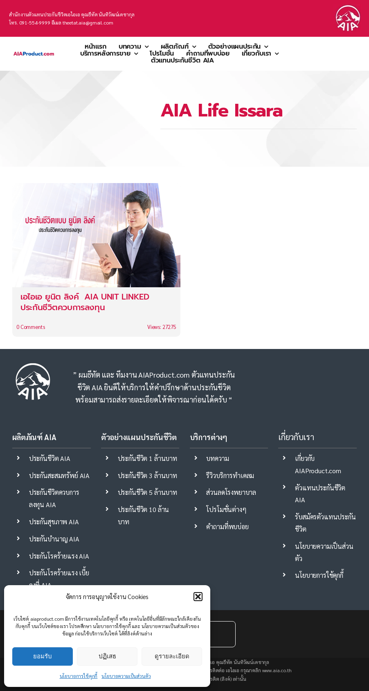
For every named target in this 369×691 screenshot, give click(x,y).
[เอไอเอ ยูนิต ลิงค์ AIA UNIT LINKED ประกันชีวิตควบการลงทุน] (96, 260)
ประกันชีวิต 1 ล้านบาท (147, 458)
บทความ (217, 458)
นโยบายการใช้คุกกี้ (79, 676)
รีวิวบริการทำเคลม (230, 475)
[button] (198, 597)
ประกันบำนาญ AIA (54, 538)
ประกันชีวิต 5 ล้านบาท (147, 492)
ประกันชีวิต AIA (49, 458)
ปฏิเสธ (107, 656)
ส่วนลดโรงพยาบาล (231, 492)
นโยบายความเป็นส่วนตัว (126, 676)
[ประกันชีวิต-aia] (347, 7)
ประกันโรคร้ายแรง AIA (59, 556)
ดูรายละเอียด (172, 656)
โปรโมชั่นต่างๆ (226, 509)
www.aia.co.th (277, 670)
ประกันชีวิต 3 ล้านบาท (147, 475)
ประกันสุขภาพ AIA (54, 521)
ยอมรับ (42, 656)
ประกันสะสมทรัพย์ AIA (59, 475)
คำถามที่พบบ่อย (227, 526)
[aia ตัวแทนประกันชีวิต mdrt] (34, 49)
